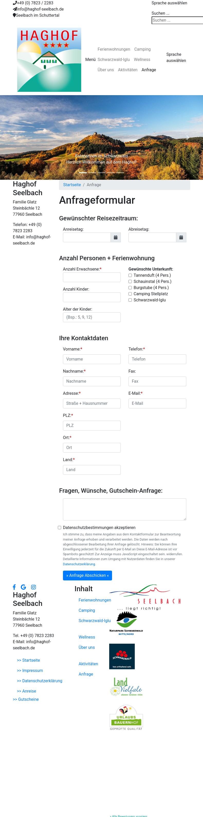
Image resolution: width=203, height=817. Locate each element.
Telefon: (136, 349)
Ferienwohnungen (114, 49)
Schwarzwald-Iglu (114, 59)
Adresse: (72, 393)
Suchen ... (160, 13)
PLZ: (68, 415)
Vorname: (72, 349)
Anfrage (149, 69)
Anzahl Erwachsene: (82, 269)
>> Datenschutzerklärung (39, 680)
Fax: (132, 371)
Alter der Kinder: (77, 309)
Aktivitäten (127, 69)
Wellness (142, 59)
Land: (69, 459)
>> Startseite (28, 660)
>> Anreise (26, 691)
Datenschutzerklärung (79, 564)
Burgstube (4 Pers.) (151, 287)
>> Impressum (30, 670)
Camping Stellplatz (151, 293)
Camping (142, 49)
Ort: (67, 437)
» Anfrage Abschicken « (87, 575)
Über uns (106, 69)
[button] (15, 137)
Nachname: (74, 371)
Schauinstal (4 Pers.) (152, 281)
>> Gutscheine (26, 699)
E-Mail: (135, 393)
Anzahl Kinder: (76, 289)
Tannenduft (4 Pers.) (152, 275)
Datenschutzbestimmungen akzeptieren (99, 527)
